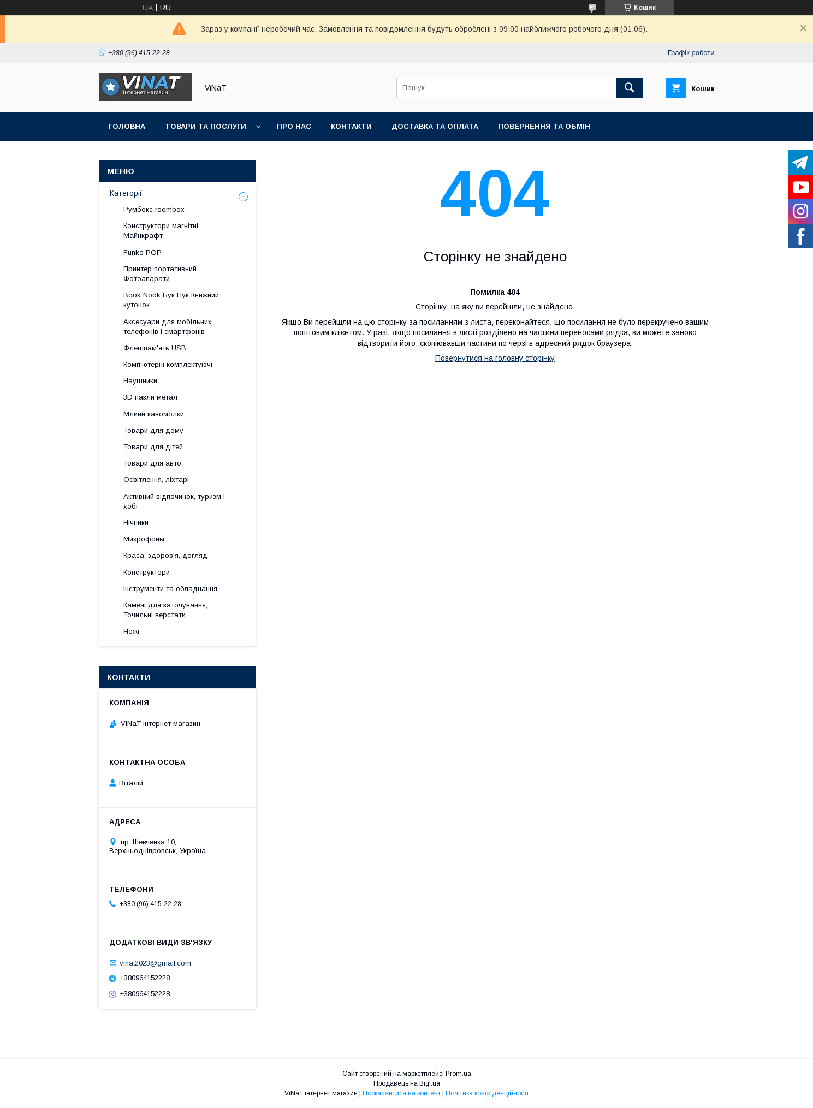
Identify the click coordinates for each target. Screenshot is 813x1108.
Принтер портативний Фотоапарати (160, 274)
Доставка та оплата (434, 126)
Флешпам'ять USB (154, 348)
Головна (127, 126)
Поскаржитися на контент (402, 1093)
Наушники (140, 381)
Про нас (294, 126)
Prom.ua (458, 1073)
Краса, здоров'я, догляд (165, 555)
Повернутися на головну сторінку (495, 358)
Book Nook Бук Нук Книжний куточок (171, 300)
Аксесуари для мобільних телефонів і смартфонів (167, 327)
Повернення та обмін (544, 126)
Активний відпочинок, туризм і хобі (174, 501)
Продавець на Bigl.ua (406, 1083)
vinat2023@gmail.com (155, 962)
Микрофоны (143, 539)
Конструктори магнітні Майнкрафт (160, 231)
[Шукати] (629, 88)
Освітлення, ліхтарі (156, 479)
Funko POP (142, 252)
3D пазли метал (150, 397)
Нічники (136, 523)
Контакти (351, 126)
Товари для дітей (153, 447)
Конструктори (146, 572)
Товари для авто (152, 463)
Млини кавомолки (153, 414)
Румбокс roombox (154, 209)
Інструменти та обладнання (170, 589)
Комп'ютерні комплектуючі (167, 364)
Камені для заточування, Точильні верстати (165, 610)
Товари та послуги (205, 126)
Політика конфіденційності (487, 1093)
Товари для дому (153, 430)
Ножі (131, 631)
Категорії (126, 193)
